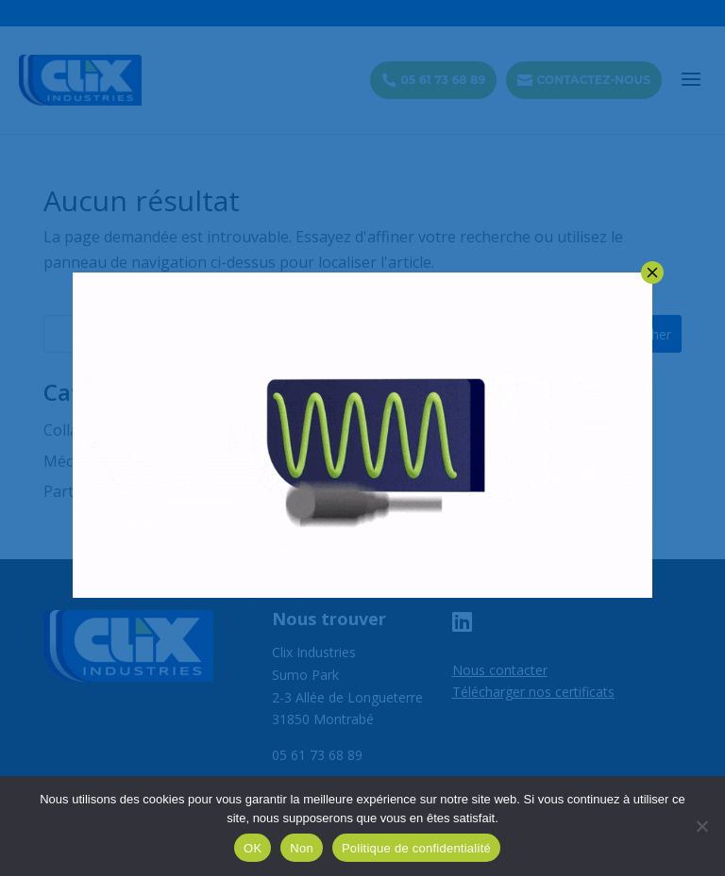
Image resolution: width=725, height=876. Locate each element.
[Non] (701, 826)
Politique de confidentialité (416, 848)
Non (301, 848)
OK (252, 848)
